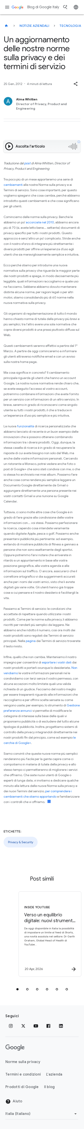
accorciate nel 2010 (40, 222)
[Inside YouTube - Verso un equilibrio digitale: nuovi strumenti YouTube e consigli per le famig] (50, 934)
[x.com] (23, 1026)
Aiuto (13, 1101)
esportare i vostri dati (56, 662)
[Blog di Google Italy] (6, 25)
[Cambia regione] (41, 1113)
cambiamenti (13, 185)
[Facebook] (48, 1026)
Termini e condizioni (23, 1074)
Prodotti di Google (22, 1087)
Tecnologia (70, 26)
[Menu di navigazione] (7, 7)
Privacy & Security (20, 842)
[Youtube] (35, 1026)
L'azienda (54, 1074)
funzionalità (25, 426)
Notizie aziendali (34, 26)
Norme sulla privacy (22, 1062)
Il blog (49, 1087)
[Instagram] (10, 1026)
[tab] (17, 989)
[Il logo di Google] (15, 1047)
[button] (75, 84)
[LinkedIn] (61, 1026)
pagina (31, 641)
